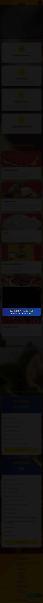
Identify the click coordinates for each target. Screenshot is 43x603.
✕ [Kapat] (38, 289)
